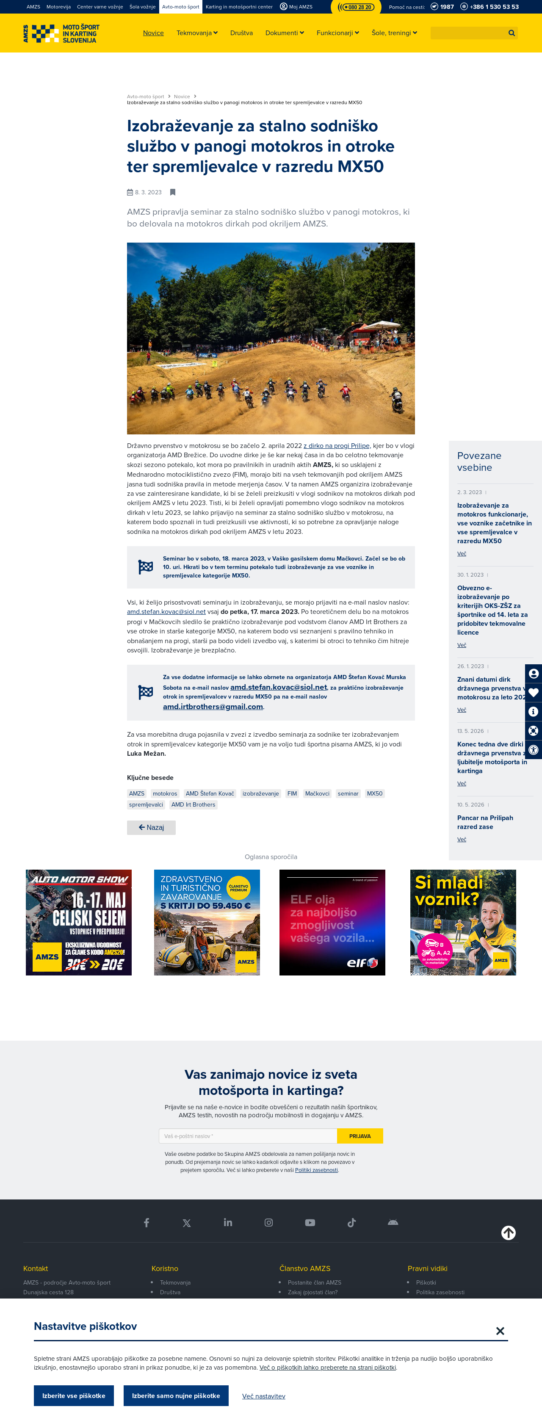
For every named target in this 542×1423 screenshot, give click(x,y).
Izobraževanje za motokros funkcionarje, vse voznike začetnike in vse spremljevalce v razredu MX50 (494, 523)
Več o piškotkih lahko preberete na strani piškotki (328, 1367)
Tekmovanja (175, 1282)
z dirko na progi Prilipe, (337, 445)
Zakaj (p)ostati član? (312, 1292)
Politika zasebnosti (440, 1292)
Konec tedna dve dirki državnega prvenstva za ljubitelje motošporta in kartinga (493, 757)
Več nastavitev (263, 1396)
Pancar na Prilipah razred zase (485, 822)
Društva (170, 1292)
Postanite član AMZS (314, 1282)
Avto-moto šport (149, 96)
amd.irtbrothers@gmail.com (213, 706)
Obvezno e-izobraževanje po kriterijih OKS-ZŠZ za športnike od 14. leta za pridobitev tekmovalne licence (492, 610)
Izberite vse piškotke (73, 1396)
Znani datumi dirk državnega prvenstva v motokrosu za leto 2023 (494, 688)
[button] (512, 33)
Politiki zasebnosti (316, 1170)
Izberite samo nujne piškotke (176, 1396)
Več (461, 553)
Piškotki (426, 1282)
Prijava (360, 1136)
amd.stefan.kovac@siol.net (166, 611)
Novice (185, 96)
